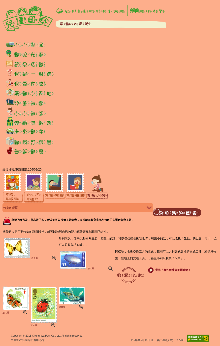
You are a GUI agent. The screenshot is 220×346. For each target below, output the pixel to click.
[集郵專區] (55, 188)
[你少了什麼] (34, 188)
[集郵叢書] (76, 188)
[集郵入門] (97, 188)
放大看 (20, 249)
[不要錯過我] (13, 188)
